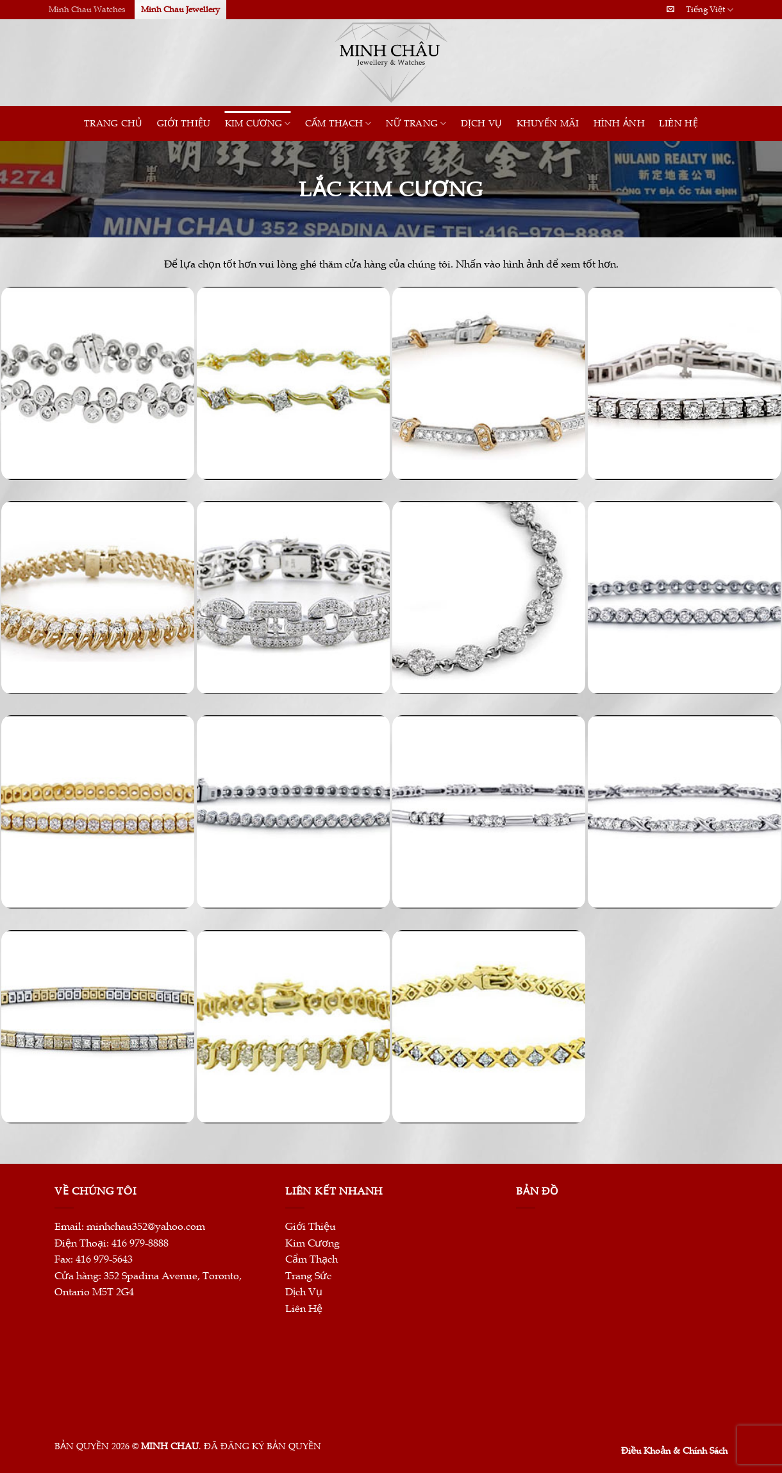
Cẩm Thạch (311, 1259)
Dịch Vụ (482, 123)
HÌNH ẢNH (619, 123)
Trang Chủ (113, 123)
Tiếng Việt (709, 10)
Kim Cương (258, 123)
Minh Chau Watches (87, 9)
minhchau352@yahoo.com (146, 1226)
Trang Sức (308, 1276)
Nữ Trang (416, 123)
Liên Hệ (678, 123)
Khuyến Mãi (548, 123)
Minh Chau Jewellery (180, 9)
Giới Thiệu (184, 123)
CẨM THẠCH (338, 123)
